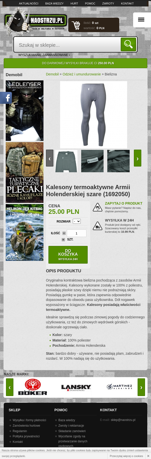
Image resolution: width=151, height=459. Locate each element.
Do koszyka (68, 255)
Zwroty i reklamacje (71, 425)
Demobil (52, 74)
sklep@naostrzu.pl (123, 420)
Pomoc (90, 3)
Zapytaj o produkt (124, 203)
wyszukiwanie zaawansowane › (44, 55)
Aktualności (28, 3)
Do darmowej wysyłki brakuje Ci (78, 63)
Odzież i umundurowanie (82, 74)
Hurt (74, 3)
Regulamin (20, 431)
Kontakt (127, 3)
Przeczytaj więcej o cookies (126, 456)
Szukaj (129, 44)
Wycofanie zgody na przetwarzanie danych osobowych (72, 441)
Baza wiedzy (54, 3)
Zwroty (108, 3)
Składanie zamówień (72, 431)
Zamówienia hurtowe (26, 425)
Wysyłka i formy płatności (29, 420)
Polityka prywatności (26, 436)
